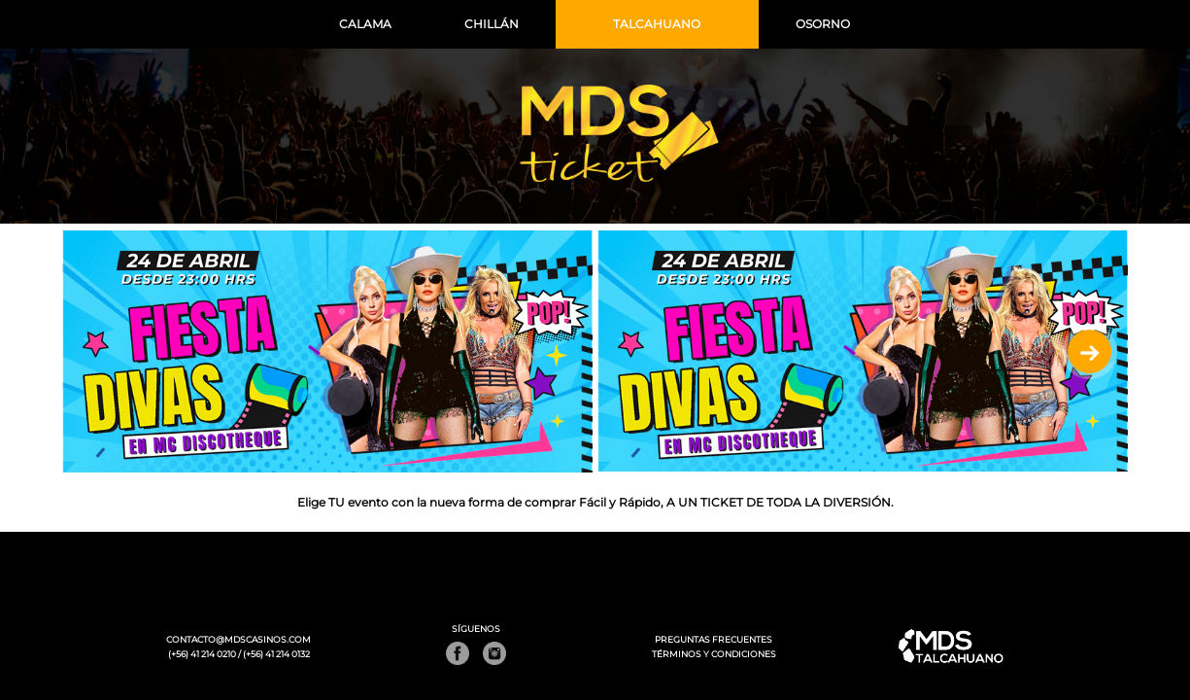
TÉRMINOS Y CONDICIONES (714, 654)
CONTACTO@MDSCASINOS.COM (238, 640)
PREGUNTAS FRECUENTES (713, 640)
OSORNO (823, 24)
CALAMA (365, 24)
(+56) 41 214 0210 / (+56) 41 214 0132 (239, 654)
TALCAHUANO (656, 24)
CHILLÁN (491, 24)
